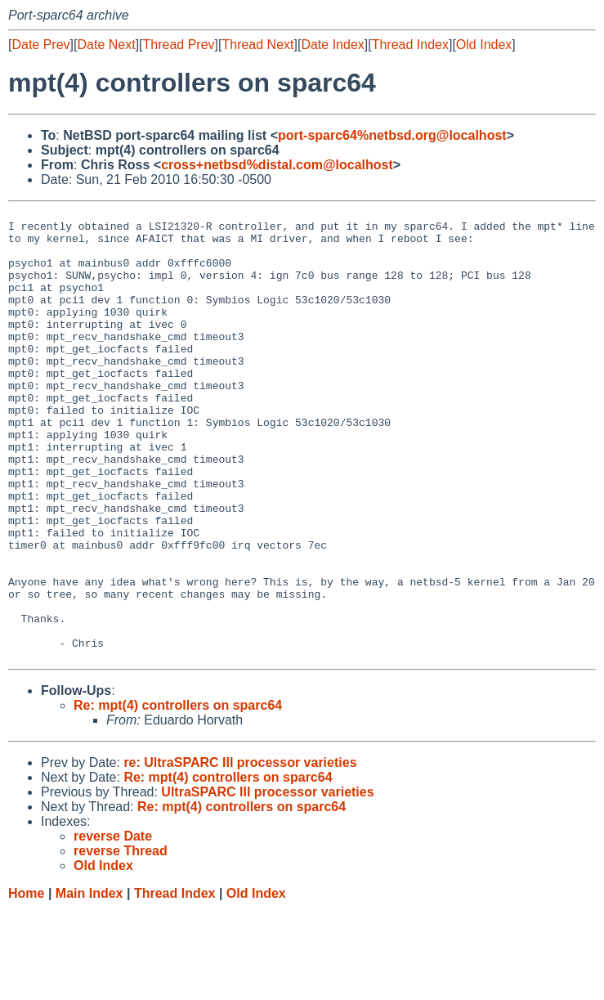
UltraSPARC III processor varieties (267, 883)
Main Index (89, 984)
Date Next (106, 45)
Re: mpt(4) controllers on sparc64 (178, 796)
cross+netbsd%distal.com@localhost (277, 165)
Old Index (484, 45)
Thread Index (410, 45)
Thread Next (257, 45)
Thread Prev (179, 45)
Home (26, 984)
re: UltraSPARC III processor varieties (239, 853)
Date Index (332, 45)
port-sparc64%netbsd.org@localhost (392, 135)
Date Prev (40, 45)
